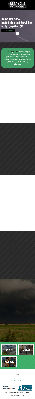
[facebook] (14, 381)
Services (12, 373)
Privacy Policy (25, 373)
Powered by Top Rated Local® (17, 395)
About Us (7, 373)
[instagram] (20, 381)
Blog (20, 373)
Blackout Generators (13, 51)
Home (3, 373)
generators (23, 58)
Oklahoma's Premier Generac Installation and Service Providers (17, 377)
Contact (17, 373)
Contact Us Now (8, 30)
